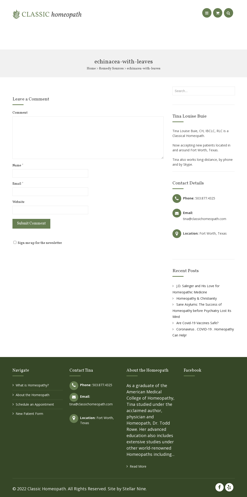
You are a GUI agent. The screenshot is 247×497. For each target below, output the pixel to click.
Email (17, 184)
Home (91, 68)
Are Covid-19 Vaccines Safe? (197, 323)
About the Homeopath (32, 395)
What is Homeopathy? (32, 385)
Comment (19, 113)
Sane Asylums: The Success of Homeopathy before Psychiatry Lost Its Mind (201, 310)
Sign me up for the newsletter (37, 243)
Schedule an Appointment (35, 404)
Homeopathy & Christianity (196, 298)
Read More (138, 466)
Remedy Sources (111, 68)
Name (17, 165)
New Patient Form (29, 413)
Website (18, 202)
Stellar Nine (134, 488)
